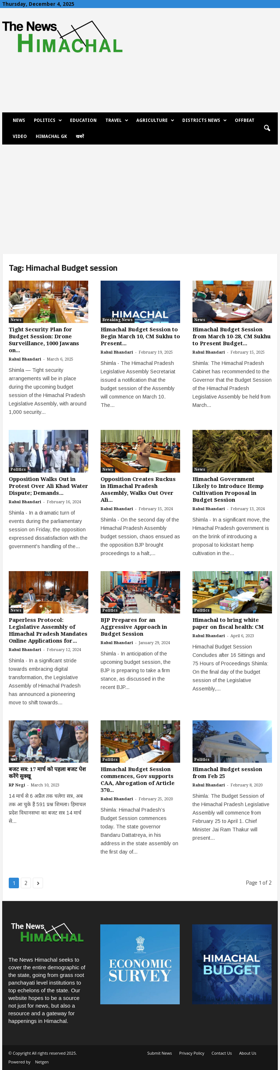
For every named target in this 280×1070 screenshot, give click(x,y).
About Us (247, 1053)
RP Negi (17, 785)
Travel (116, 120)
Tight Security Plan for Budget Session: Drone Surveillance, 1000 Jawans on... (44, 340)
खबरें (80, 136)
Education (83, 120)
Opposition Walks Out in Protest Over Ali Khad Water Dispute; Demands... (48, 486)
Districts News (204, 120)
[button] (267, 128)
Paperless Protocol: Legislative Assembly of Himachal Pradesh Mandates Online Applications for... (48, 630)
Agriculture (155, 120)
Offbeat (244, 120)
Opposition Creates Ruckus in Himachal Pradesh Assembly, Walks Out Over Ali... (138, 489)
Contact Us (221, 1053)
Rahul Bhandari (25, 359)
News (19, 120)
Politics (48, 120)
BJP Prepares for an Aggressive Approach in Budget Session (134, 627)
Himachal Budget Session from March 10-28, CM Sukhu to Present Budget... (231, 336)
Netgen (41, 1062)
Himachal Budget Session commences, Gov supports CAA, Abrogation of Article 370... (138, 779)
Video (20, 136)
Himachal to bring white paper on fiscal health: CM (228, 623)
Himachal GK (51, 136)
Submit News (159, 1053)
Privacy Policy (192, 1053)
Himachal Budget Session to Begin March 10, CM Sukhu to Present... (140, 336)
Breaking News (117, 320)
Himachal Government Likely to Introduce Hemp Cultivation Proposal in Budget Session (228, 489)
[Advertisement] (140, 199)
